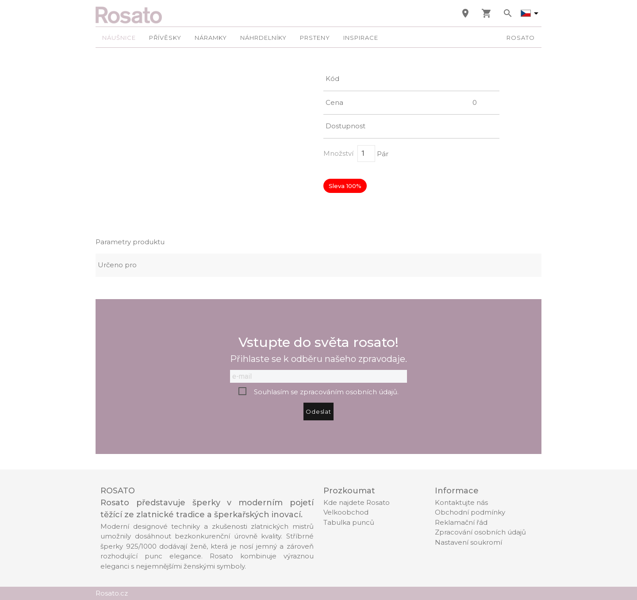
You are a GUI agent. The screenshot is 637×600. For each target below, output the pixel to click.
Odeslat (318, 411)
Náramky (211, 37)
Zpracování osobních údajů (480, 532)
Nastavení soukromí (468, 542)
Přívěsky (165, 37)
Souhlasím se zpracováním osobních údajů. (326, 392)
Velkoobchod (345, 512)
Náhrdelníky (263, 37)
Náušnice (119, 37)
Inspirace (360, 37)
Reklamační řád (461, 522)
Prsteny (315, 37)
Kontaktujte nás (461, 502)
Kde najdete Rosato (356, 502)
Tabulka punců (348, 522)
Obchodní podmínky (470, 512)
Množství (338, 153)
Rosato (521, 37)
